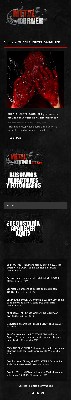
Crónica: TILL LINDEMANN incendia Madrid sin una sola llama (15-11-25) (35, 374)
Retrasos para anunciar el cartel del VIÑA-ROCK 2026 (33, 279)
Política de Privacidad (41, 385)
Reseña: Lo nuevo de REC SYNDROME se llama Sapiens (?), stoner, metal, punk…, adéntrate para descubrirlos (34, 337)
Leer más (15, 137)
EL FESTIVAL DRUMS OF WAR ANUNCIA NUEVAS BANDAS (32, 314)
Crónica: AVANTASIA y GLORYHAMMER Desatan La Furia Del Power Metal (34, 363)
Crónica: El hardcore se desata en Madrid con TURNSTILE (32, 290)
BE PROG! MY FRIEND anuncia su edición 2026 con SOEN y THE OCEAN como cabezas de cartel (34, 266)
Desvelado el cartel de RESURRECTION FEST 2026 (33, 323)
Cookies (22, 385)
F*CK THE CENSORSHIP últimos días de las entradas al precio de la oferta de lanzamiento (35, 349)
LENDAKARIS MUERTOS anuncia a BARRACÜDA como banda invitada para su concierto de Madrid (35, 301)
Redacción (26, 122)
